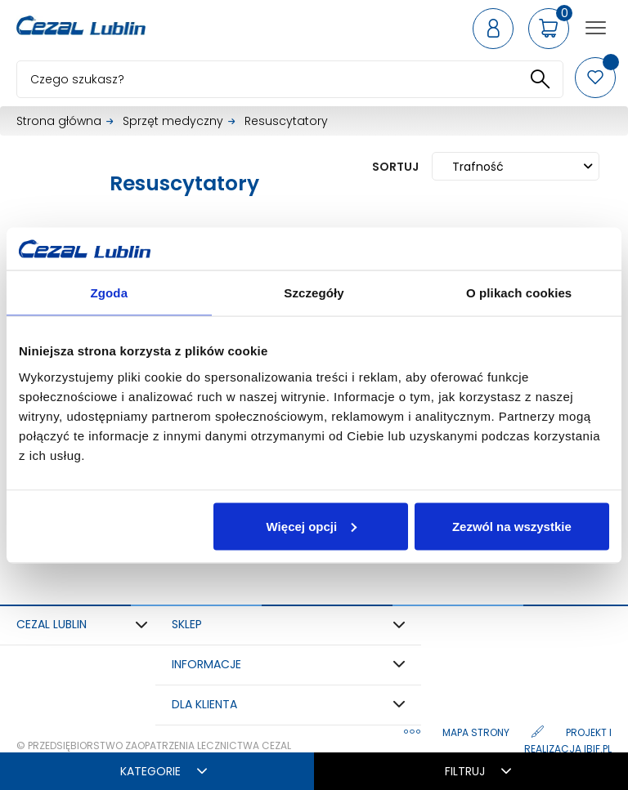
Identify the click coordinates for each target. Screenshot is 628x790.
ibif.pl (598, 749)
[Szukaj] (289, 79)
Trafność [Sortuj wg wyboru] (522, 166)
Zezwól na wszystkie (512, 526)
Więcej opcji (312, 526)
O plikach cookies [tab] (519, 293)
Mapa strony (477, 732)
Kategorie (163, 771)
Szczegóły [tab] (313, 293)
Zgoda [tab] (109, 293)
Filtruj (478, 771)
